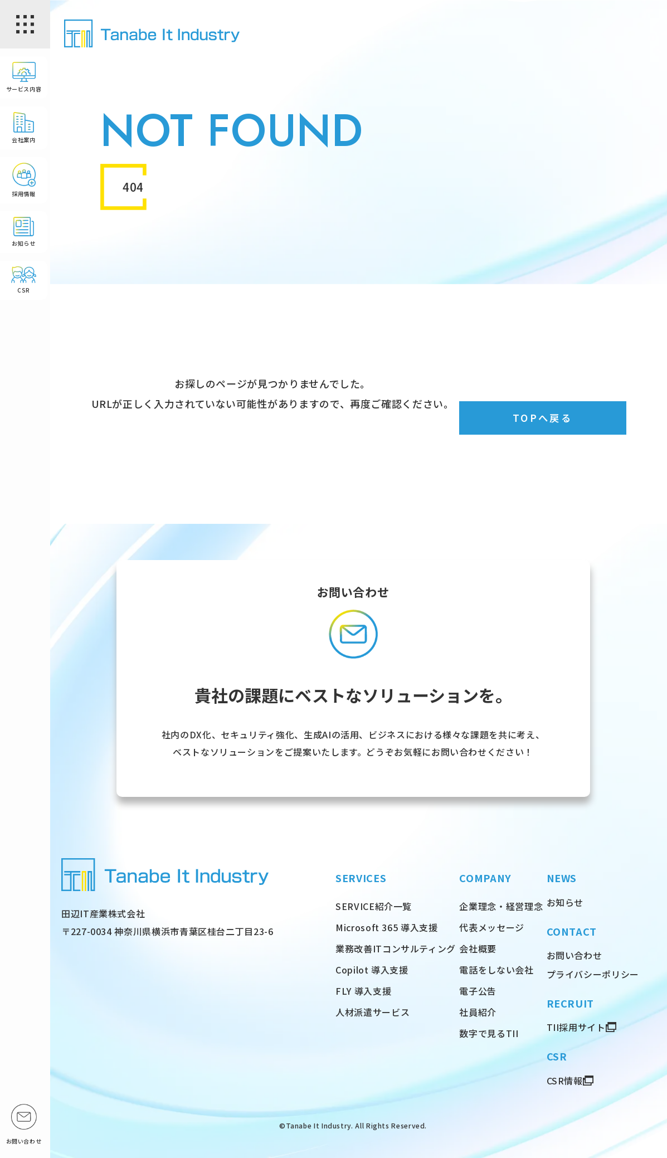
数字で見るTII (488, 1033)
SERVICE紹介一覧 (373, 906)
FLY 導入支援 (363, 991)
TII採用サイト (576, 1027)
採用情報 (23, 182)
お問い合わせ (574, 955)
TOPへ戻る (542, 418)
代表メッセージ (491, 927)
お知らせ (23, 233)
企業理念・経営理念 (501, 906)
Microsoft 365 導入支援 (386, 927)
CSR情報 (565, 1080)
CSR (23, 282)
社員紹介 (477, 1012)
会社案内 (23, 129)
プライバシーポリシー (593, 974)
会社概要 (477, 948)
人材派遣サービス (372, 1012)
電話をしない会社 (496, 969)
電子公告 (477, 991)
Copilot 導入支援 (371, 969)
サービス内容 (23, 79)
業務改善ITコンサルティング (395, 948)
